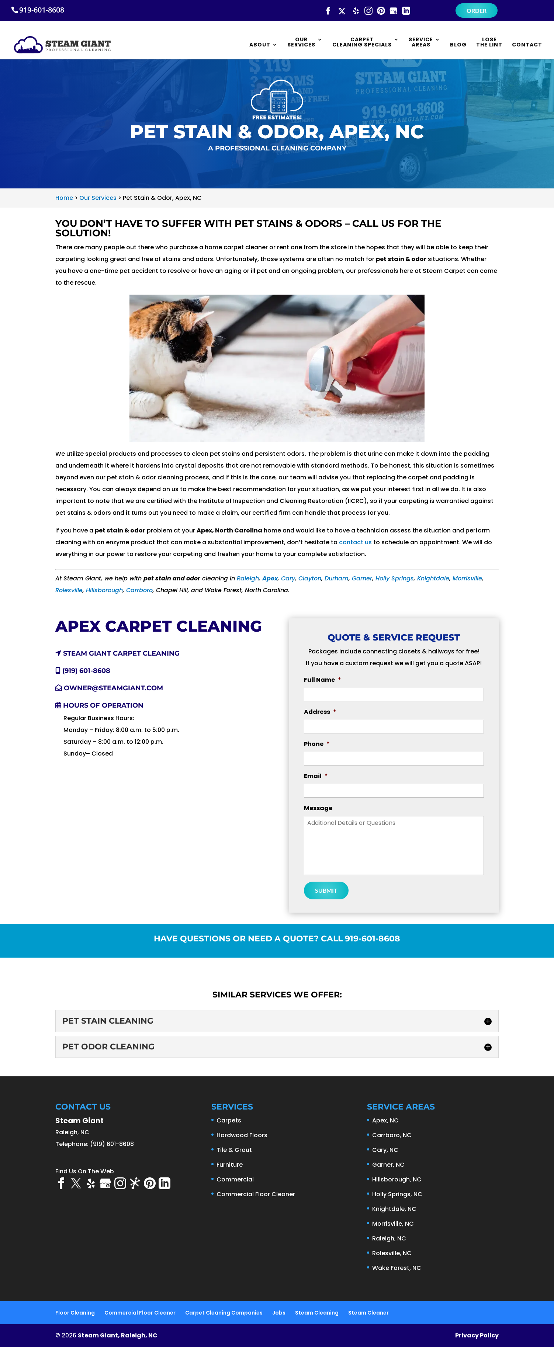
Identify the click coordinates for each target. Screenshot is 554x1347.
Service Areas (421, 42)
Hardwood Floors (242, 1135)
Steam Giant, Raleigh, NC (117, 1335)
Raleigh (248, 578)
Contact (527, 45)
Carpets (229, 1120)
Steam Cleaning (317, 1312)
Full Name (322, 680)
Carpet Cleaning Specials (362, 42)
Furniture (230, 1164)
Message (318, 808)
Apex (270, 578)
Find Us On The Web (84, 1171)
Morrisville (467, 578)
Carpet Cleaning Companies (224, 1312)
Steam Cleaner (368, 1312)
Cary (288, 578)
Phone (317, 744)
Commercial (235, 1179)
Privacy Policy (477, 1335)
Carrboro (139, 590)
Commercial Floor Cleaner (256, 1194)
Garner (362, 578)
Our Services (301, 42)
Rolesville (69, 590)
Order (477, 10)
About (259, 45)
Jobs (278, 1312)
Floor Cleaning (75, 1312)
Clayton (309, 578)
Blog (458, 45)
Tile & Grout (234, 1150)
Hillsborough (104, 590)
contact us (355, 542)
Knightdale (433, 578)
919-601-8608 (41, 10)
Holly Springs (394, 578)
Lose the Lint (489, 42)
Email (316, 776)
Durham (337, 578)
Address (320, 712)
